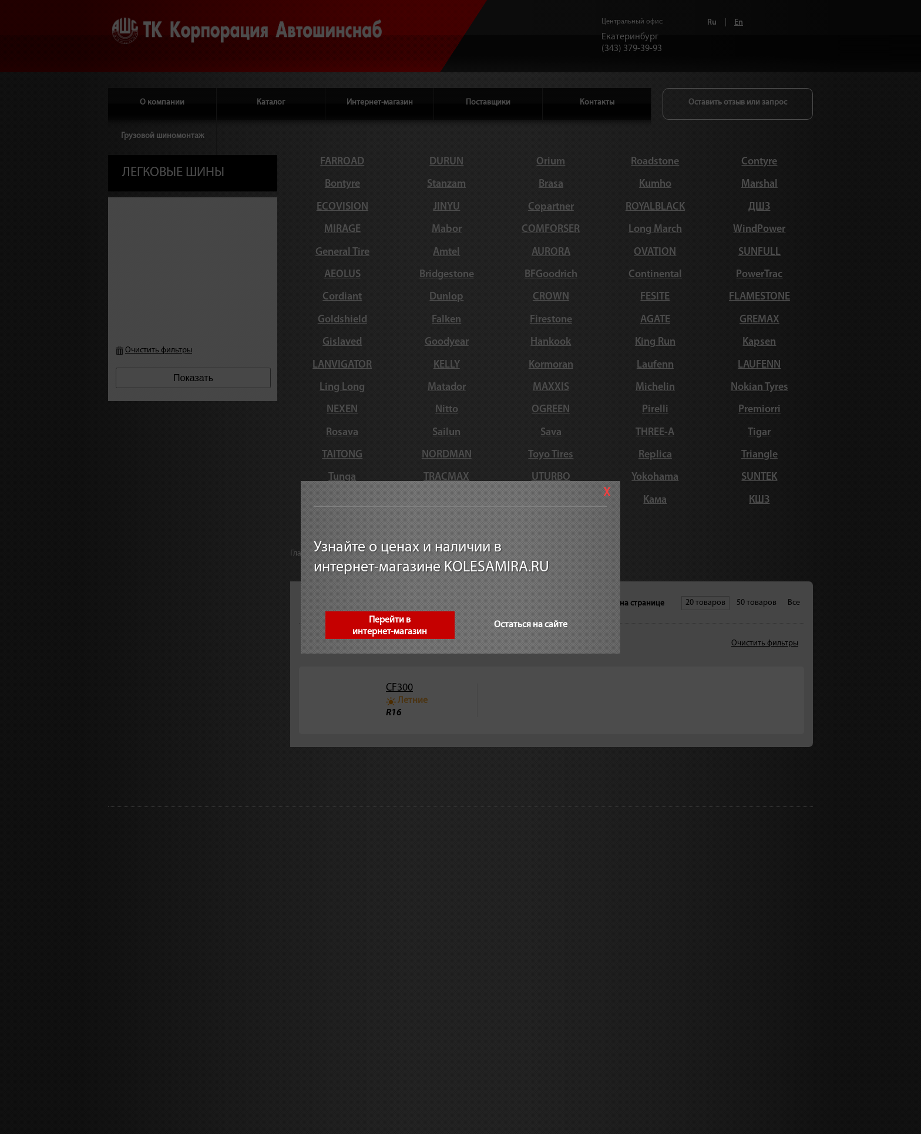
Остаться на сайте (531, 625)
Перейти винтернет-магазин (390, 626)
